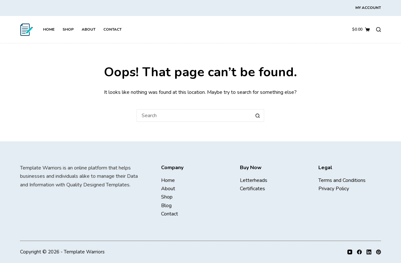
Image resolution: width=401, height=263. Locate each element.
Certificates (252, 188)
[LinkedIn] (369, 252)
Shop (68, 29)
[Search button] (257, 115)
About (88, 29)
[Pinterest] (378, 252)
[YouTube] (349, 252)
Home (49, 29)
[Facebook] (359, 252)
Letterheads (253, 180)
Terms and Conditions (342, 180)
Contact (112, 29)
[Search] (378, 29)
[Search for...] (194, 115)
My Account (368, 7)
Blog (166, 205)
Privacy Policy (333, 188)
